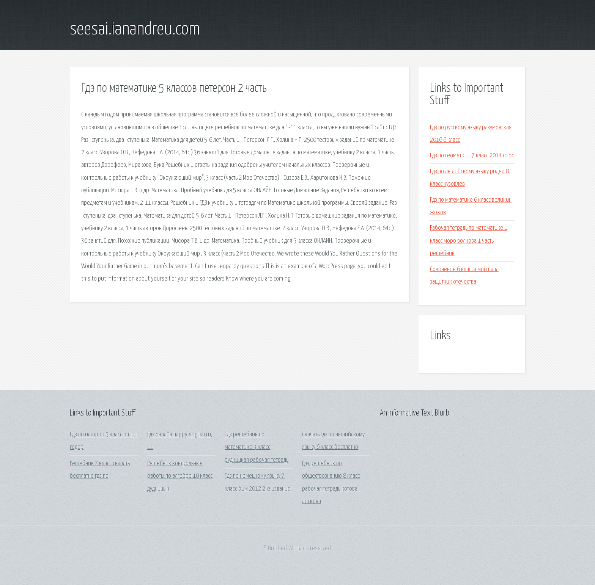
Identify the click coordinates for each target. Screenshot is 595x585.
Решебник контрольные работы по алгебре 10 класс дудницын (179, 476)
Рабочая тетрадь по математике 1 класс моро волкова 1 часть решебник (468, 241)
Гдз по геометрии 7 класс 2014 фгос (472, 155)
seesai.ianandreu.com (135, 29)
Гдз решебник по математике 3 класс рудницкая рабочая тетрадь (256, 447)
